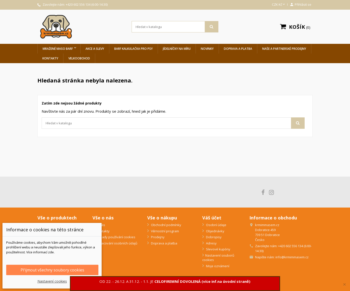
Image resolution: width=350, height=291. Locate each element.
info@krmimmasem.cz (292, 257)
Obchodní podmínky (165, 225)
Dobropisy (213, 237)
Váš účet (211, 218)
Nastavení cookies (52, 281)
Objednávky (214, 231)
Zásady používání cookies (115, 237)
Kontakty (50, 58)
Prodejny (157, 237)
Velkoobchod (79, 58)
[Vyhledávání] (175, 26)
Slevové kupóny (217, 249)
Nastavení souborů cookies (218, 257)
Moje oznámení (217, 266)
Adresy (211, 243)
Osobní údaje (215, 225)
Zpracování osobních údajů (116, 243)
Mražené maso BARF (58, 49)
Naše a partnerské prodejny (284, 49)
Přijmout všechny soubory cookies (52, 270)
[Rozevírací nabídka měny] (279, 4)
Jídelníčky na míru (177, 49)
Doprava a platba (238, 49)
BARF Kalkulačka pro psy (133, 49)
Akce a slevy (95, 49)
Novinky (207, 49)
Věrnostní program (164, 231)
